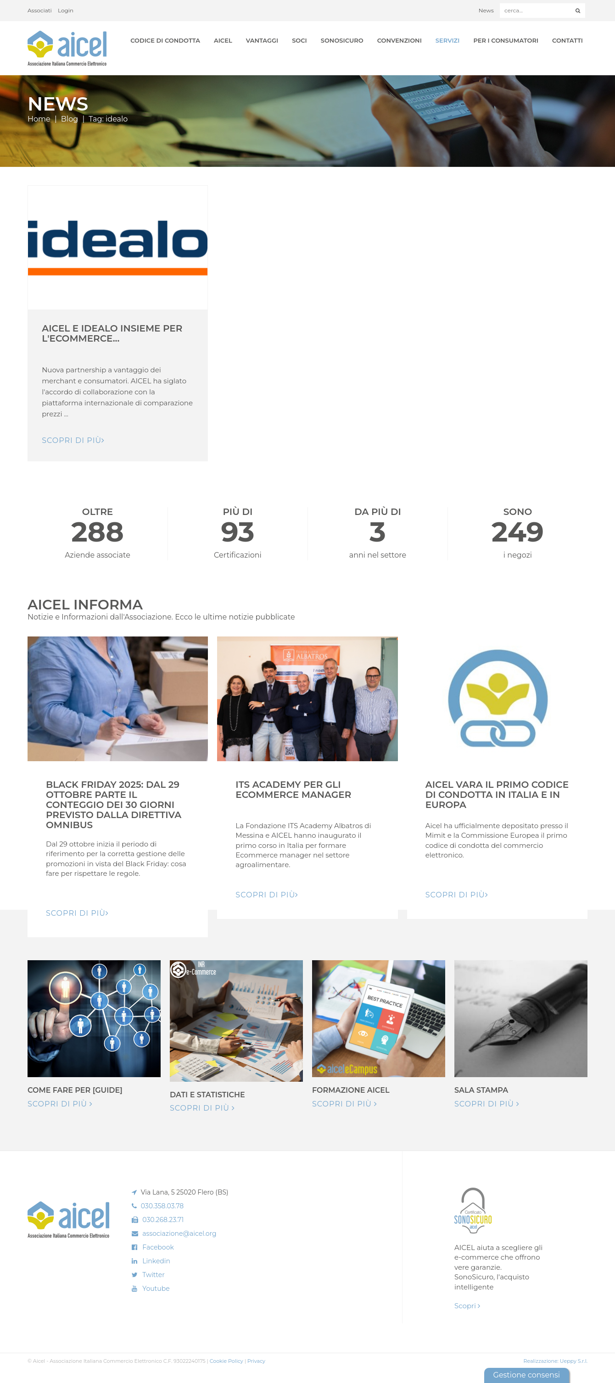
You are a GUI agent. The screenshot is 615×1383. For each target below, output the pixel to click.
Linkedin (156, 1261)
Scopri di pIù (73, 440)
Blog (69, 119)
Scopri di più (60, 1104)
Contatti (567, 40)
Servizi (448, 40)
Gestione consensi (526, 1375)
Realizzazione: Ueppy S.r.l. (555, 1361)
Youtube (155, 1288)
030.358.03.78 (162, 1206)
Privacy (256, 1361)
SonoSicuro (342, 40)
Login (65, 10)
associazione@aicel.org (179, 1233)
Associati (40, 10)
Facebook (157, 1247)
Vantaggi (262, 40)
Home (39, 119)
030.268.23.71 (163, 1220)
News (486, 10)
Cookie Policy (226, 1361)
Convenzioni (399, 40)
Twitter (153, 1275)
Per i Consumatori (505, 40)
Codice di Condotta (165, 40)
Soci (299, 40)
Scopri (467, 1305)
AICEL (223, 40)
